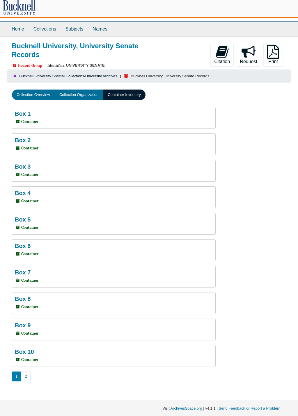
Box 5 (23, 219)
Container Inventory (124, 94)
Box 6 (23, 246)
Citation (222, 54)
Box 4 (23, 193)
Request (248, 54)
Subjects (74, 28)
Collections (44, 28)
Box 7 (23, 272)
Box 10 (24, 352)
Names (100, 28)
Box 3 (23, 166)
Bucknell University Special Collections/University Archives (68, 76)
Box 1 (23, 113)
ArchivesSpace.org (186, 408)
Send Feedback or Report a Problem (249, 408)
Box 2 (23, 140)
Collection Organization (78, 94)
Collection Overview (33, 94)
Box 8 (23, 299)
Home (18, 28)
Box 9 (23, 325)
